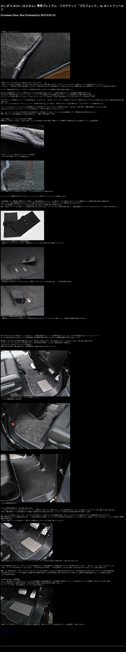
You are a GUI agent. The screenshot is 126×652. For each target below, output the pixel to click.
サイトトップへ (5, 632)
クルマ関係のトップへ (8, 629)
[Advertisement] (32, 25)
